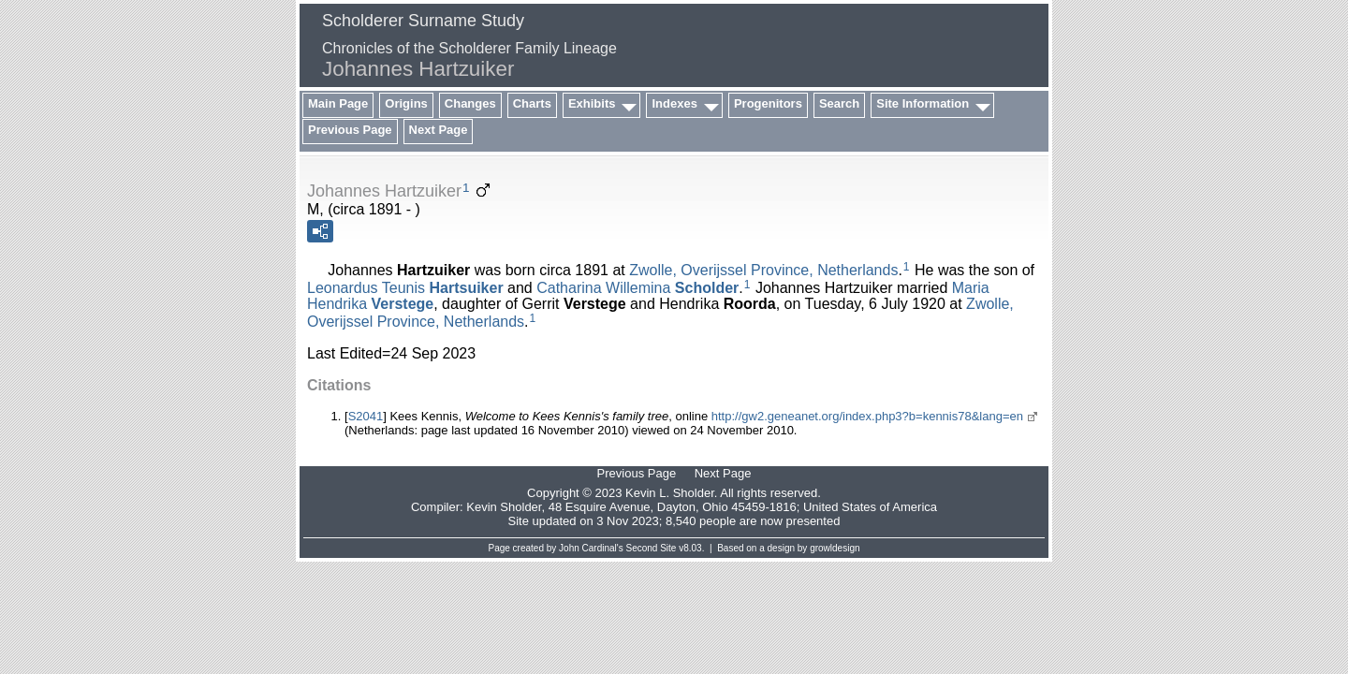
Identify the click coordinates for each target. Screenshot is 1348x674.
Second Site (651, 548)
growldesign (834, 548)
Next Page (438, 130)
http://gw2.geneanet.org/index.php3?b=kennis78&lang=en (867, 416)
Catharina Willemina (637, 287)
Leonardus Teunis (405, 287)
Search (839, 103)
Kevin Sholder (503, 507)
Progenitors (768, 103)
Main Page (338, 103)
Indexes (674, 103)
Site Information (922, 103)
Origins (406, 103)
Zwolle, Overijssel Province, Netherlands (763, 270)
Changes (470, 103)
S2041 (366, 416)
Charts (532, 103)
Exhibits (592, 103)
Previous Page (350, 130)
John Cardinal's (591, 548)
